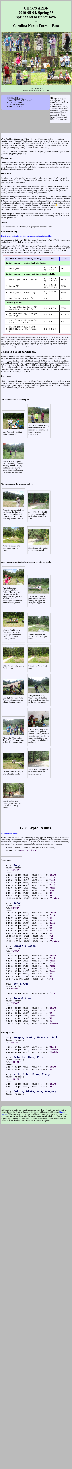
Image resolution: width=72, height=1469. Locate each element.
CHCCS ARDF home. (15, 98)
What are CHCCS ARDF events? (19, 100)
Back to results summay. (10, 834)
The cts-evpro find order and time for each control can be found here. (27, 236)
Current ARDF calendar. (16, 104)
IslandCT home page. (15, 106)
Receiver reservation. (15, 102)
